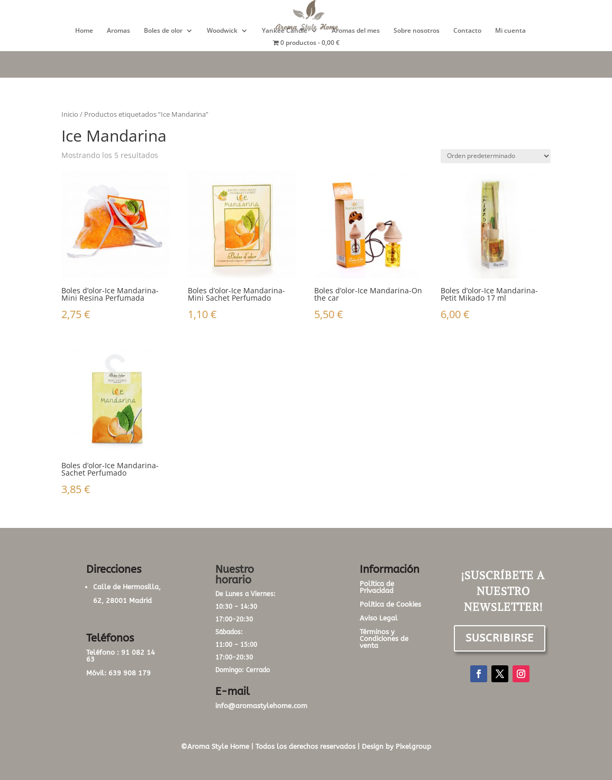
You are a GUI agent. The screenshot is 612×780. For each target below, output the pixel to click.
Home (84, 31)
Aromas (118, 31)
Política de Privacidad (377, 587)
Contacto (467, 31)
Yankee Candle (284, 31)
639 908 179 (129, 673)
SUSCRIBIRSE (499, 638)
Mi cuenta (510, 31)
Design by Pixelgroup (396, 746)
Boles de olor (163, 31)
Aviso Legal (379, 618)
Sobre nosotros (417, 31)
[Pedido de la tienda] (496, 156)
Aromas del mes (356, 31)
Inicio (69, 114)
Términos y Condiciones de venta (384, 638)
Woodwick (222, 31)
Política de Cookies (390, 604)
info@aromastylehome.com (261, 706)
